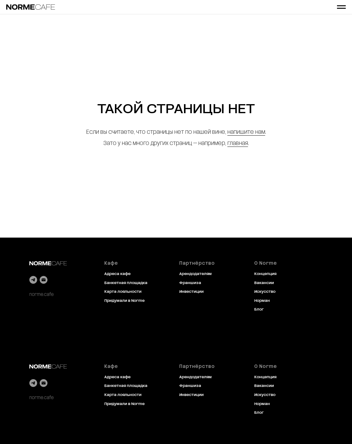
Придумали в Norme (124, 301)
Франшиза (190, 283)
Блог (259, 309)
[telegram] (33, 280)
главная (237, 144)
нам (260, 132)
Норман (262, 301)
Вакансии (264, 283)
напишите (240, 132)
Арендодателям (195, 274)
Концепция (265, 274)
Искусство (264, 292)
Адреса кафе (117, 274)
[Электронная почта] (43, 280)
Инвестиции (191, 292)
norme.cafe (41, 294)
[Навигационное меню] (341, 7)
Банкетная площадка (125, 283)
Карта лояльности (122, 292)
